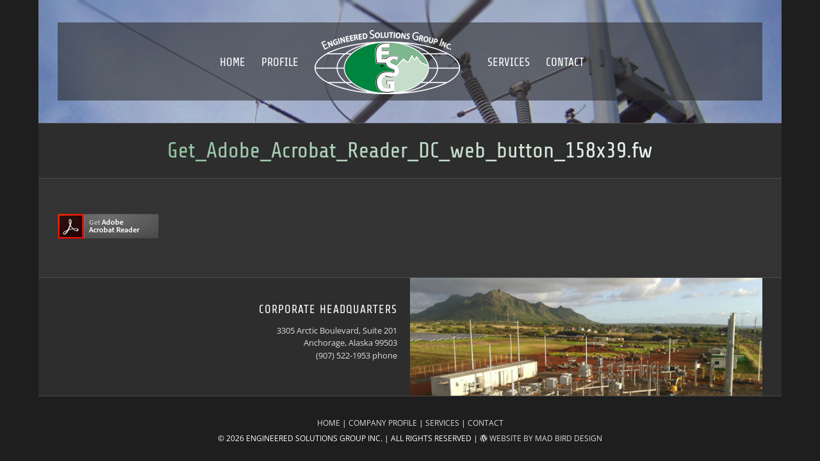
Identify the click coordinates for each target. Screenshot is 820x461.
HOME (328, 422)
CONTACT (486, 422)
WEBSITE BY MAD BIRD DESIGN (541, 438)
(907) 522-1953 (343, 355)
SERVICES (442, 422)
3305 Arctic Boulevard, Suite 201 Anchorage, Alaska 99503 (337, 337)
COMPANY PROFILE (382, 422)
